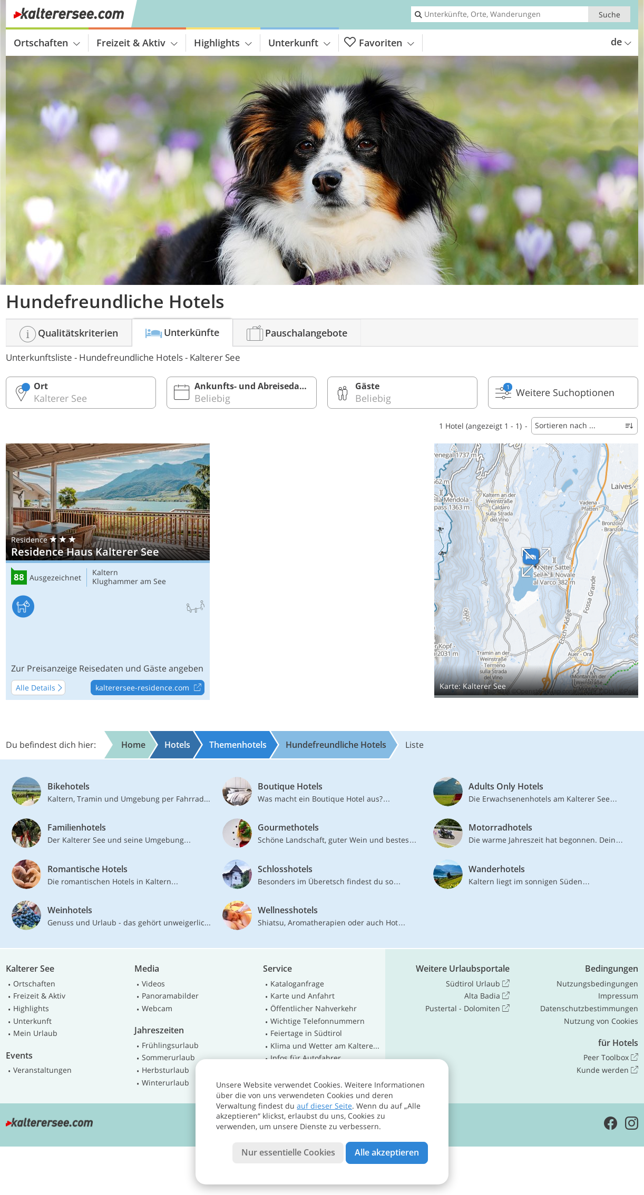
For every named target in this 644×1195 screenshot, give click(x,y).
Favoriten (379, 43)
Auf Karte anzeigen (536, 570)
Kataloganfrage (297, 984)
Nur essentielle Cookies (288, 1152)
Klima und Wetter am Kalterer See (325, 1046)
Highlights (223, 42)
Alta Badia (487, 996)
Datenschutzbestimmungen (589, 1008)
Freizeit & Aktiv (137, 42)
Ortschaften (47, 42)
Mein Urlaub (35, 1033)
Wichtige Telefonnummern (317, 1021)
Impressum (618, 996)
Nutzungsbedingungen (597, 984)
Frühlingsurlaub (170, 1045)
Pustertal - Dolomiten (467, 1008)
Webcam (157, 1008)
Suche (609, 14)
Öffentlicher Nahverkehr (313, 1008)
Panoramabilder (170, 996)
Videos (153, 984)
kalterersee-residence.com (149, 687)
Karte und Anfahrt (302, 996)
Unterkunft (299, 42)
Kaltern (105, 572)
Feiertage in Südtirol (306, 1033)
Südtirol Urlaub (478, 984)
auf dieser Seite (324, 1106)
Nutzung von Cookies (601, 1021)
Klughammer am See (129, 581)
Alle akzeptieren (387, 1152)
